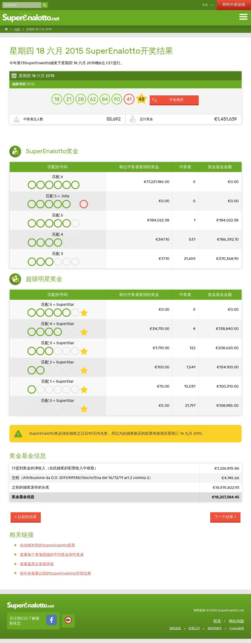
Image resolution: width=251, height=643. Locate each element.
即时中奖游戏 (234, 4)
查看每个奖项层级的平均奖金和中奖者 (52, 558)
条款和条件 (215, 632)
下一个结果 (223, 520)
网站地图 (236, 625)
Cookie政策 (236, 632)
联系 (217, 625)
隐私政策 (175, 632)
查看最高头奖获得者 (37, 568)
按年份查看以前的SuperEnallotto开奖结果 (55, 577)
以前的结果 (27, 520)
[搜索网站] (21, 5)
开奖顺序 (186, 102)
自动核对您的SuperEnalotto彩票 (47, 549)
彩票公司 (194, 632)
